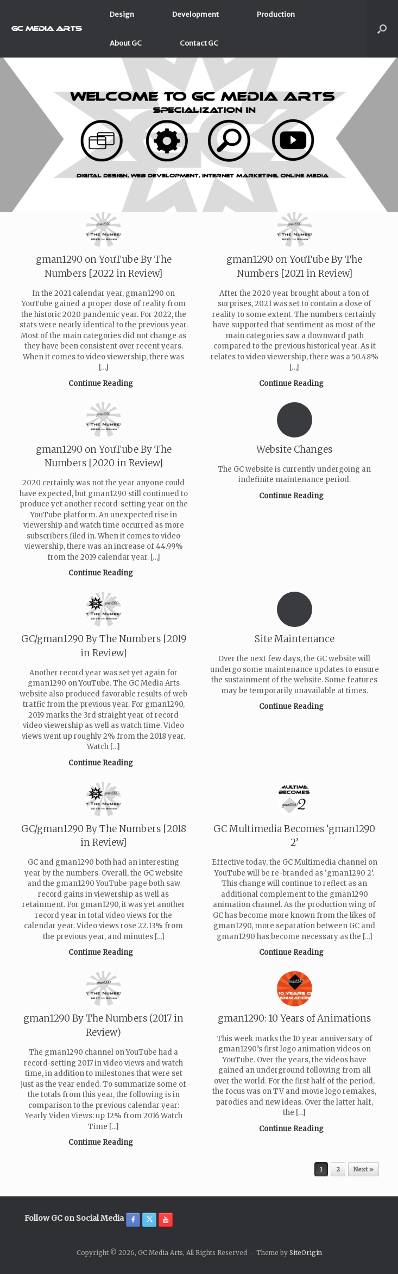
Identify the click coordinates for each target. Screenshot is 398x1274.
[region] (199, 135)
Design (122, 14)
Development (195, 14)
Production (276, 14)
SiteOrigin (305, 1253)
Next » (363, 1169)
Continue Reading (103, 383)
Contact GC (199, 43)
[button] (382, 29)
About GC (126, 43)
